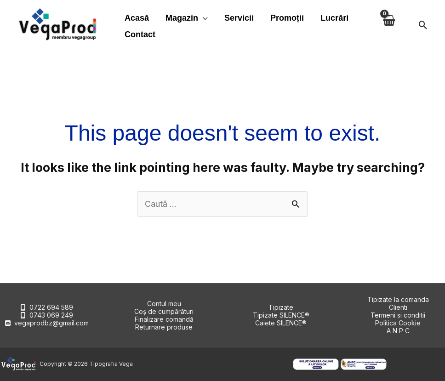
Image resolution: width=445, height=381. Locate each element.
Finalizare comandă (164, 319)
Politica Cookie (398, 323)
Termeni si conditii (398, 315)
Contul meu (164, 303)
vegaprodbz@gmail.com (51, 323)
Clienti (398, 307)
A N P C (398, 331)
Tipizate (280, 307)
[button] (423, 26)
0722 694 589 (51, 307)
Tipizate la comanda (398, 299)
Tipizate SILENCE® (281, 315)
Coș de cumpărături (164, 311)
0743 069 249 (51, 315)
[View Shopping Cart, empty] (389, 25)
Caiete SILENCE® (281, 323)
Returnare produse (164, 327)
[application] (203, 18)
